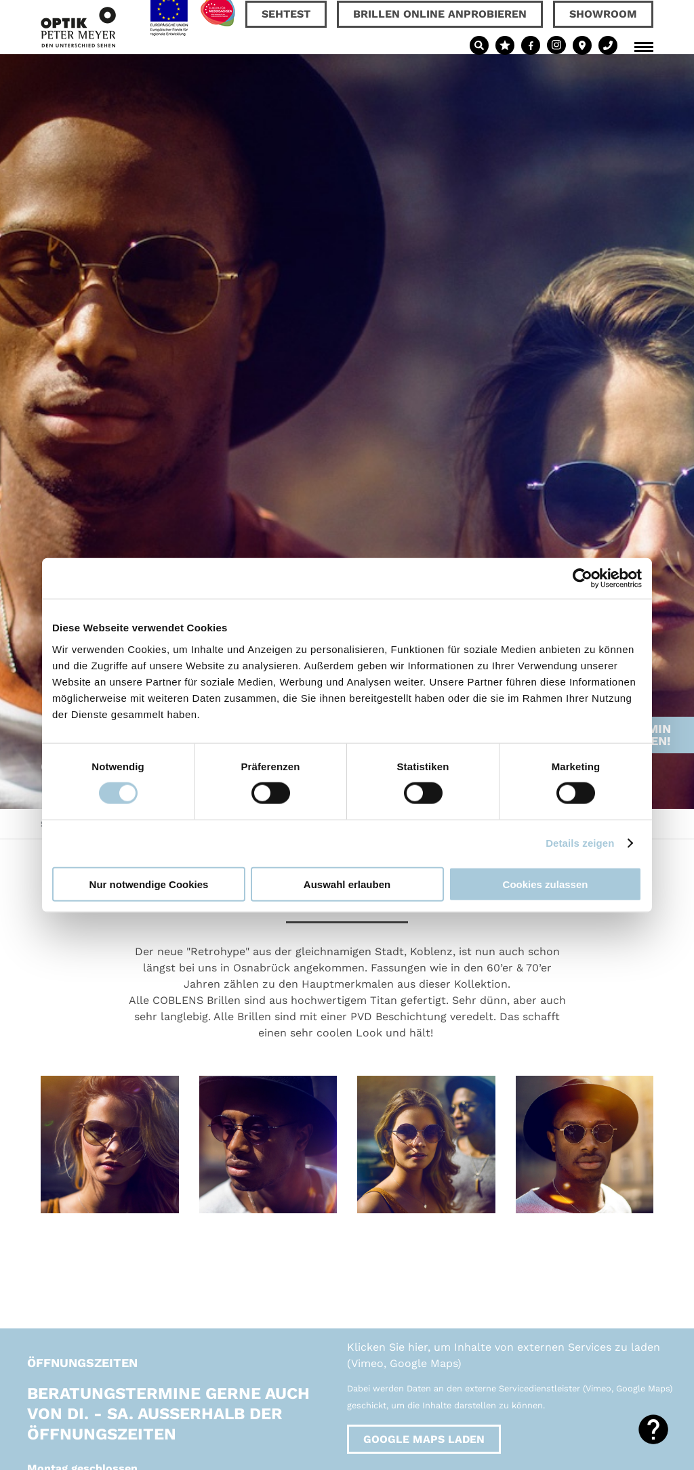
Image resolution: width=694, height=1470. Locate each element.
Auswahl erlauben (347, 883)
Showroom (603, 13)
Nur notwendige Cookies (149, 883)
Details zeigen (580, 843)
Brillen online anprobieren (440, 13)
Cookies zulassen (545, 883)
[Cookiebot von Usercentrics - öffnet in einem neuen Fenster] (582, 578)
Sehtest (286, 13)
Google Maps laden (424, 1439)
